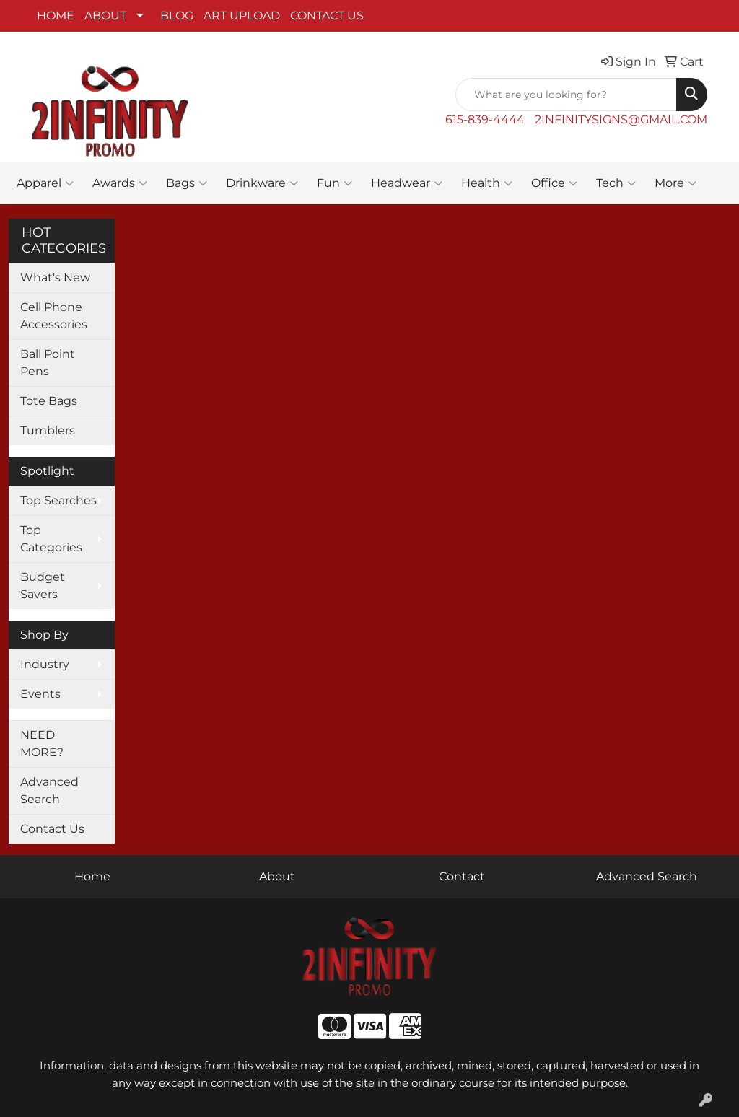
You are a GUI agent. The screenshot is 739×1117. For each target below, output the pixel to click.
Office (554, 183)
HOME (55, 15)
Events (40, 694)
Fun (334, 183)
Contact (462, 876)
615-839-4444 (485, 119)
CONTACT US (327, 15)
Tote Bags (48, 401)
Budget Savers (42, 585)
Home (92, 876)
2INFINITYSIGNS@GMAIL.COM (621, 119)
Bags (186, 183)
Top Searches (58, 500)
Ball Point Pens (47, 362)
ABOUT (105, 15)
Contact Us (52, 829)
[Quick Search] (566, 94)
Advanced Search (49, 790)
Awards (119, 183)
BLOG (176, 15)
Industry (44, 664)
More (675, 183)
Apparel (45, 183)
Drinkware (262, 183)
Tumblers (47, 430)
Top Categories (51, 538)
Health (486, 183)
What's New (55, 277)
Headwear (406, 183)
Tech (616, 183)
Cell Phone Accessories (53, 315)
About (277, 876)
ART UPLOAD (242, 15)
